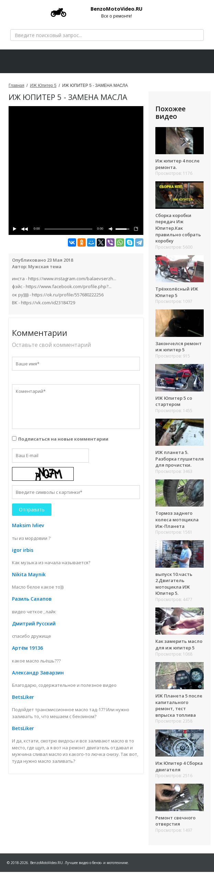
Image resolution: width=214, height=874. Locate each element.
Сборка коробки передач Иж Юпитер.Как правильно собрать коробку (178, 230)
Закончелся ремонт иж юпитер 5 (178, 348)
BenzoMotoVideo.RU (101, 12)
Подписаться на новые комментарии (63, 441)
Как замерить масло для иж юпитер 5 (178, 646)
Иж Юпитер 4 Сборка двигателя (179, 768)
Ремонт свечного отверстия (175, 823)
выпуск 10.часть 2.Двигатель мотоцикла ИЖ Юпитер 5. (173, 586)
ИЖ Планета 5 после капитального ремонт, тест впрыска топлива (178, 707)
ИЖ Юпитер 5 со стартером (173, 403)
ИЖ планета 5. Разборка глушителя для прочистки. (179, 460)
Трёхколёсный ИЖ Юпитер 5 (176, 294)
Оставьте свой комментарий (51, 347)
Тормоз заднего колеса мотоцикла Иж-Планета (177, 521)
